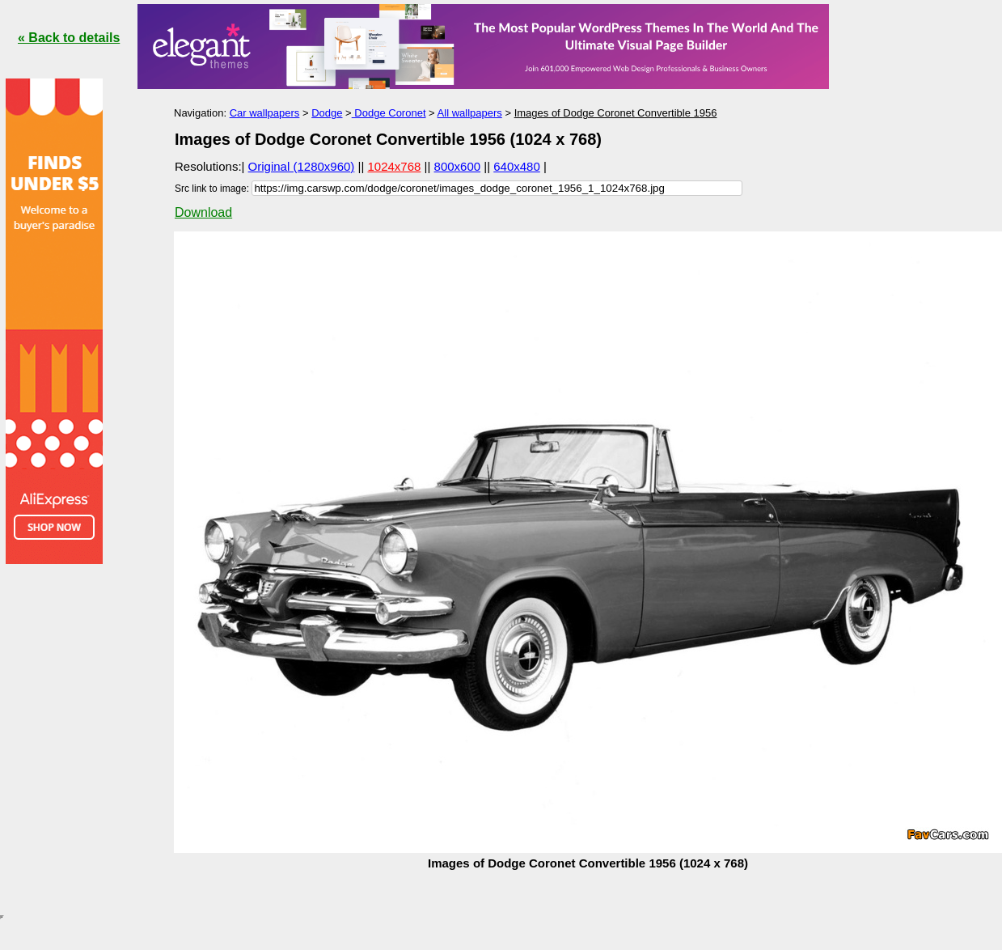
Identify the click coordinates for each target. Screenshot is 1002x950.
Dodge (326, 113)
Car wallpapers (265, 113)
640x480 (516, 166)
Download (203, 212)
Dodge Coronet (389, 113)
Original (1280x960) (301, 166)
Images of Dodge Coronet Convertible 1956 (615, 113)
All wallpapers (470, 113)
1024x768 (394, 166)
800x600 (457, 166)
